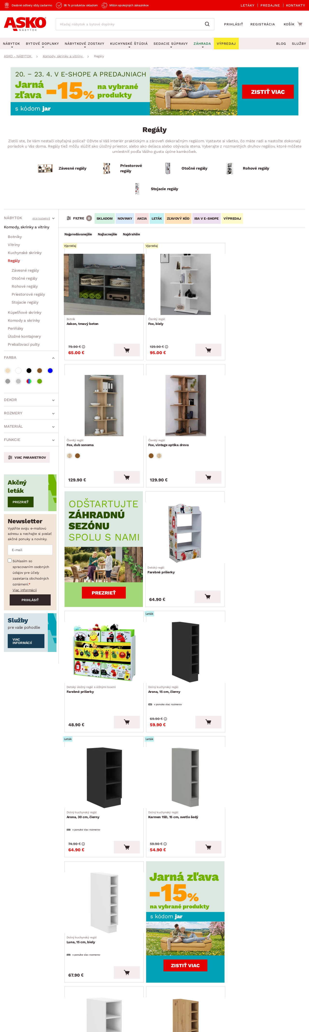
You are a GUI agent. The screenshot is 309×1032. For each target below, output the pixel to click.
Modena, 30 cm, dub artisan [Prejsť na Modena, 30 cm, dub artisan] (252, 794)
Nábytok (13, 218)
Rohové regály (25, 286)
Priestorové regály (28, 294)
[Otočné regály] (185, 168)
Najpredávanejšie (78, 234)
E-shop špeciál (145, 930)
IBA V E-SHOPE (206, 218)
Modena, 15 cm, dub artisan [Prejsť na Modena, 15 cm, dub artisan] (171, 794)
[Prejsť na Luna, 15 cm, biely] (185, 641)
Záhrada (202, 43)
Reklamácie (72, 925)
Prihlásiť (233, 24)
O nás (9, 925)
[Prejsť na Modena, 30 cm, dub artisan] (266, 759)
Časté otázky (74, 936)
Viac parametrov (30, 457)
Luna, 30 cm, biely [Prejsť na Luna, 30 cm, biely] (83, 794)
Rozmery (13, 413)
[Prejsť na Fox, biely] (185, 283)
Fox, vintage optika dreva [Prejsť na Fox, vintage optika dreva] (88, 438)
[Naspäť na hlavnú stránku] (25, 24)
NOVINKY (125, 218)
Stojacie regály (25, 302)
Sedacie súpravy (171, 43)
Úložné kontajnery (24, 336)
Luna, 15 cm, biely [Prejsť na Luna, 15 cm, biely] (164, 676)
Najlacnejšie (107, 234)
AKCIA (142, 218)
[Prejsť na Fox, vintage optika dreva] (104, 403)
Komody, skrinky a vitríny (26, 227)
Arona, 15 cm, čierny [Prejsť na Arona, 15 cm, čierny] (165, 558)
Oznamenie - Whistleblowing (88, 958)
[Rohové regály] (246, 168)
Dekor (10, 399)
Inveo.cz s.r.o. (176, 1024)
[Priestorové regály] (124, 168)
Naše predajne (17, 947)
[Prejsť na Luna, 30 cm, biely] (104, 759)
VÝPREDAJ (232, 218)
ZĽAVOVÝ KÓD (178, 218)
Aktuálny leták (145, 919)
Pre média (13, 969)
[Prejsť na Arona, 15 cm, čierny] (185, 523)
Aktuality (12, 936)
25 (195, 858)
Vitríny (14, 244)
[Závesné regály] (62, 168)
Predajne (270, 5)
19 (189, 858)
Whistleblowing (14, 1002)
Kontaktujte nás (76, 947)
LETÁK (157, 218)
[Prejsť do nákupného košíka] (293, 24)
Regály (14, 260)
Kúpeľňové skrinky (24, 312)
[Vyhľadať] (208, 24)
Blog (281, 43)
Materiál (13, 426)
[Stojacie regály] (154, 189)
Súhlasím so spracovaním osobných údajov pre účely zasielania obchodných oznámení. (31, 572)
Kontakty (295, 5)
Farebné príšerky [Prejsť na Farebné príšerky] (244, 438)
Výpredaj (140, 941)
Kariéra (10, 981)
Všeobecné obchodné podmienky (26, 994)
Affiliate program (77, 969)
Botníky (14, 236)
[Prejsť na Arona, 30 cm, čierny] (266, 523)
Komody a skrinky (24, 320)
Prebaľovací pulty (24, 344)
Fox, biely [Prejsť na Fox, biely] (157, 318)
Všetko (214, 858)
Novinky (139, 952)
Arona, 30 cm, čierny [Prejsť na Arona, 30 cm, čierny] (246, 558)
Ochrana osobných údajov (79, 994)
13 (182, 858)
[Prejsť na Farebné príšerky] (266, 403)
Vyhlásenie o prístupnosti (85, 981)
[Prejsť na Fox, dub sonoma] (266, 283)
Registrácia (262, 24)
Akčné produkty (146, 908)
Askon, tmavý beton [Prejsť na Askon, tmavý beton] (84, 318)
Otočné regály (24, 278)
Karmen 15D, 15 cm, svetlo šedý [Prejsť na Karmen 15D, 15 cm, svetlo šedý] (93, 676)
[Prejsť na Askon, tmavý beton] (104, 283)
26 (202, 858)
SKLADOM (105, 218)
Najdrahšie (131, 234)
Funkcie (12, 439)
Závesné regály (25, 270)
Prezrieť (21, 502)
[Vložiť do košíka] (126, 349)
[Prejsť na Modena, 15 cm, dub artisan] (185, 759)
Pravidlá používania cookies (80, 1002)
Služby (299, 43)
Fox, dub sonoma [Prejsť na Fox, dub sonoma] (243, 318)
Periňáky (15, 328)
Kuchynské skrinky (25, 252)
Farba (10, 357)
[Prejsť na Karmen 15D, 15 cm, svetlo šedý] (104, 641)
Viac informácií (25, 590)
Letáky (247, 5)
